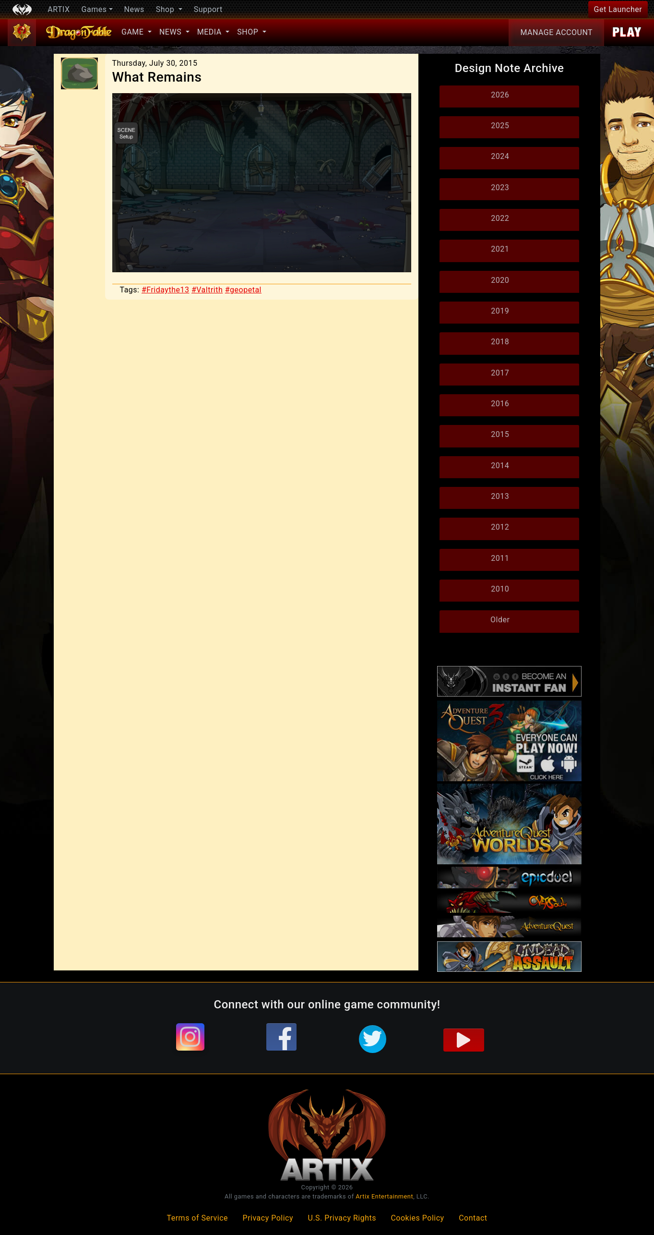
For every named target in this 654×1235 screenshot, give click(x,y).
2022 (500, 218)
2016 (500, 403)
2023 (500, 187)
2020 (500, 280)
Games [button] (94, 9)
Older (500, 619)
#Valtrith (207, 289)
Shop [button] (166, 9)
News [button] (171, 31)
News (134, 9)
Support (208, 9)
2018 (500, 341)
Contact (473, 1218)
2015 (500, 434)
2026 (500, 94)
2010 (500, 588)
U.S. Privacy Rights (342, 1218)
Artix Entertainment (384, 1196)
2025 (500, 125)
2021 (500, 249)
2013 (500, 496)
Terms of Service (197, 1218)
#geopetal (243, 289)
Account (556, 32)
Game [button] (133, 31)
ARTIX (59, 9)
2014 (500, 465)
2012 (500, 527)
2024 (500, 156)
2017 (500, 372)
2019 (500, 310)
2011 (500, 558)
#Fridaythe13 (166, 289)
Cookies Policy (417, 1218)
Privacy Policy (268, 1218)
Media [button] (210, 31)
